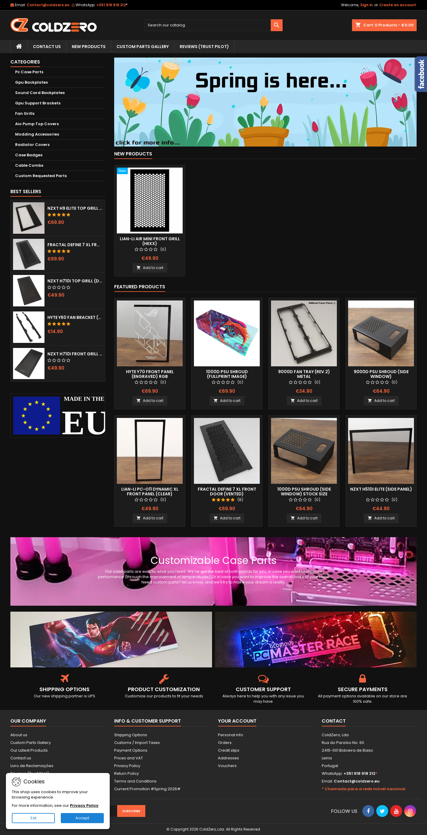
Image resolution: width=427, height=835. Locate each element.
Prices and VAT (128, 758)
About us (18, 735)
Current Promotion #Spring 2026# (147, 789)
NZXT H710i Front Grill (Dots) (75, 354)
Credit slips (228, 750)
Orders (225, 742)
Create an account (397, 4)
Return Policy (126, 773)
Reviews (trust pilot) (204, 47)
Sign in (366, 4)
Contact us (20, 758)
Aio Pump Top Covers (37, 124)
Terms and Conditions (135, 781)
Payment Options (130, 750)
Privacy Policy (127, 766)
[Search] (213, 25)
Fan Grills (24, 113)
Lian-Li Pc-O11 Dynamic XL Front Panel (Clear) (150, 491)
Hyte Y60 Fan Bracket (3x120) (75, 317)
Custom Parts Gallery (143, 47)
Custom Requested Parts (41, 176)
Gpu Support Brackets (37, 103)
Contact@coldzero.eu (48, 4)
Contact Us (47, 47)
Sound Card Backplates (40, 93)
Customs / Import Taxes (137, 742)
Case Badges (28, 155)
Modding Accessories (37, 134)
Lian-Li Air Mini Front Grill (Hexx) (150, 241)
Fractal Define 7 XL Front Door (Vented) (75, 244)
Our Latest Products (29, 750)
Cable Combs (29, 165)
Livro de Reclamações (31, 766)
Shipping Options (130, 735)
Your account (237, 721)
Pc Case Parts (29, 72)
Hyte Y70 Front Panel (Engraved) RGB (150, 374)
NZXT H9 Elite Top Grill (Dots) (75, 208)
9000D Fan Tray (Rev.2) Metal (304, 374)
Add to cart (149, 267)
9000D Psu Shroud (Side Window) (381, 374)
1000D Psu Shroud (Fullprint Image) (227, 374)
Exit (33, 818)
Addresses (228, 758)
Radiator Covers (32, 144)
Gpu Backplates (31, 82)
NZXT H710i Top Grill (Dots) (75, 281)
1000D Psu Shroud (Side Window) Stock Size (304, 491)
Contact (334, 721)
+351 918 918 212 (112, 4)
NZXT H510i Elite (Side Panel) (381, 489)
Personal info (230, 735)
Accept (82, 818)
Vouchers (227, 766)
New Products (89, 47)
